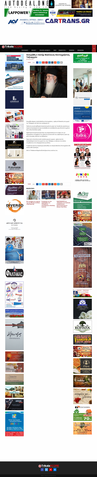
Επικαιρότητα (62, 50)
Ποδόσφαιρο (25, 50)
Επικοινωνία (80, 50)
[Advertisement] (48, 35)
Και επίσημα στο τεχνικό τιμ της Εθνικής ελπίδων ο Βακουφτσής (33, 203)
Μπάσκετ (33, 50)
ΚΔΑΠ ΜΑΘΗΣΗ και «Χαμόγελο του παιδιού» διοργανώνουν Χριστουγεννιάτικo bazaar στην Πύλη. (63, 204)
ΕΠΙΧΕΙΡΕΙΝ (71, 50)
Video (54, 50)
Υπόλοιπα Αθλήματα (44, 50)
